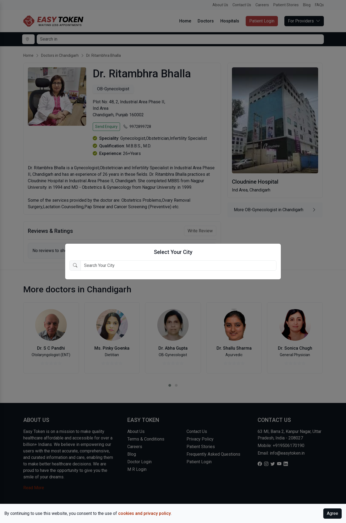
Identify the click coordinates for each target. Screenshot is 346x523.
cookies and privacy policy (144, 513)
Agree (332, 513)
